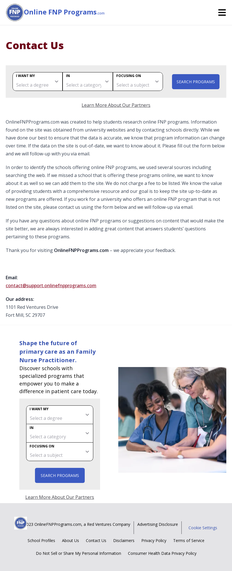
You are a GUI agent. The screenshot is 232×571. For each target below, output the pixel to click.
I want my (25, 75)
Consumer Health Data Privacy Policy (162, 553)
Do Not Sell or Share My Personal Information (78, 553)
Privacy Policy (153, 540)
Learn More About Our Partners (116, 105)
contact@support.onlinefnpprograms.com (51, 285)
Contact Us (96, 540)
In (68, 75)
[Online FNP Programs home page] (15, 12)
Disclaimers (123, 540)
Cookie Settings (202, 527)
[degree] (38, 81)
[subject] (138, 81)
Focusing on (128, 75)
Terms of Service (188, 540)
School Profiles (41, 540)
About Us (70, 540)
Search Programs (196, 81)
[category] (88, 81)
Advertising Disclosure (157, 524)
